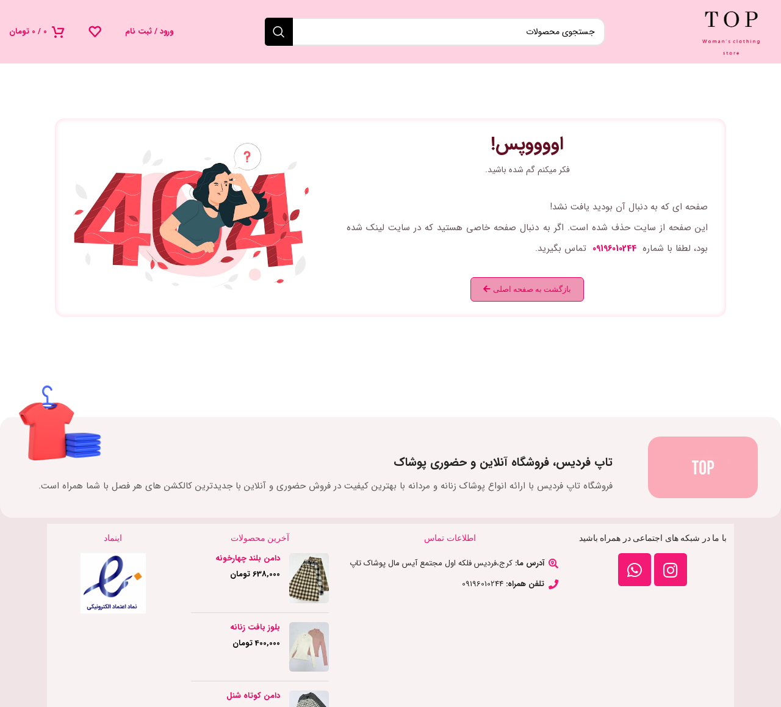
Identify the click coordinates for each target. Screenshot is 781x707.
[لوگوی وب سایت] (731, 31)
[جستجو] (435, 32)
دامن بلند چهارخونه (247, 558)
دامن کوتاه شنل (253, 696)
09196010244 (614, 248)
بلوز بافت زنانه (255, 627)
